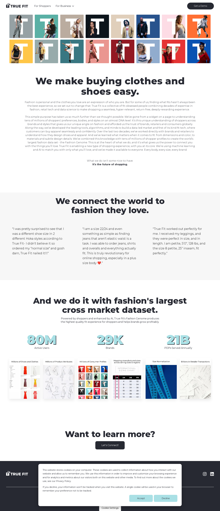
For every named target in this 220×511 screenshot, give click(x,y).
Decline (166, 498)
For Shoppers (42, 6)
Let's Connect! (110, 445)
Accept (141, 498)
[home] (17, 6)
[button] (65, 6)
